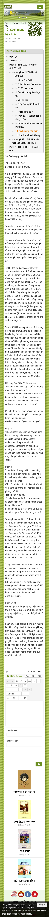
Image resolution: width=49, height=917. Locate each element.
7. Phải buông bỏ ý (24, 111)
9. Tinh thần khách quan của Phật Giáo (28, 125)
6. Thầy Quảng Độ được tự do (27, 106)
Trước (15, 23)
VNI (39, 676)
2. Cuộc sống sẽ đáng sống (28, 84)
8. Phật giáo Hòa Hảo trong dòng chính (28, 117)
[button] (40, 7)
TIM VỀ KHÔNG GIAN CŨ (24, 792)
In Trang (6, 671)
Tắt (27, 676)
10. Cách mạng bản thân (26, 131)
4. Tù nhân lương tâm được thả (27, 94)
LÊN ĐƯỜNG (24, 851)
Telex (33, 676)
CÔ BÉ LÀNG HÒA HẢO (24, 821)
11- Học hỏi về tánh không (27, 135)
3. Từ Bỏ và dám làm (24, 88)
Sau (22, 23)
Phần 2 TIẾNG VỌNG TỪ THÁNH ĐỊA (24, 149)
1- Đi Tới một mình (24, 80)
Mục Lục (13, 56)
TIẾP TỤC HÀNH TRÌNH (16, 51)
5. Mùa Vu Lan (21, 100)
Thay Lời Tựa (15, 60)
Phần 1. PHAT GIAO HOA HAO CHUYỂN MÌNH (23, 66)
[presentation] (26, 755)
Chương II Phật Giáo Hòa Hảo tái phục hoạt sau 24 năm (25, 141)
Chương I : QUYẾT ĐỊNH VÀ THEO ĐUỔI (24, 74)
